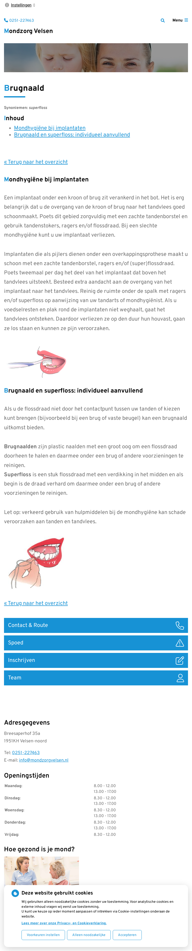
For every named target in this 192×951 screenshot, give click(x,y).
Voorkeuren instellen (43, 935)
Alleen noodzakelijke (89, 935)
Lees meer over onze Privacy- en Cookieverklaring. (64, 923)
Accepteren (127, 935)
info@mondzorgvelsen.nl (43, 760)
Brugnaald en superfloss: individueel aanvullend (72, 135)
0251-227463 (26, 753)
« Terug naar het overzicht (36, 162)
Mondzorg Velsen (28, 31)
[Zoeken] (162, 20)
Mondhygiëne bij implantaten (50, 128)
